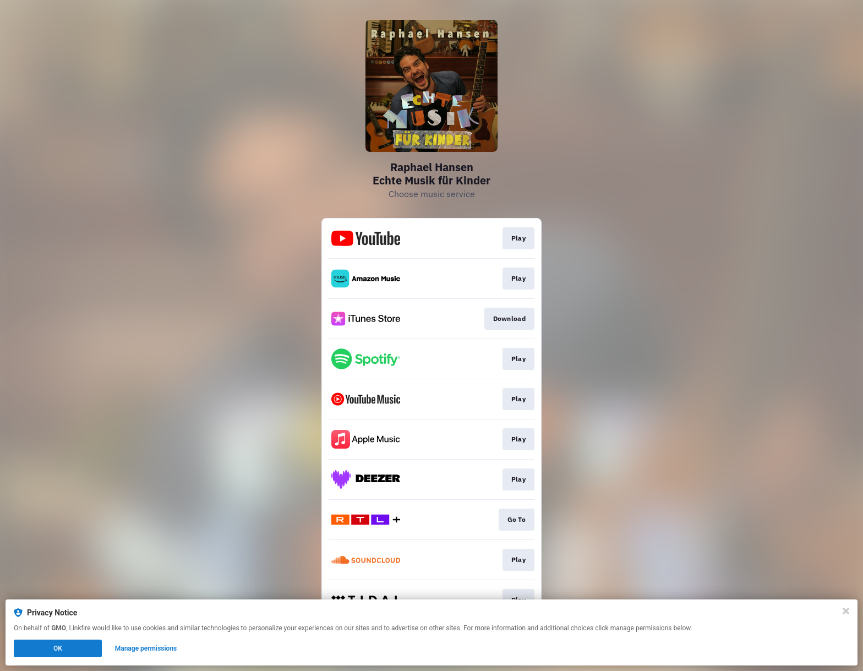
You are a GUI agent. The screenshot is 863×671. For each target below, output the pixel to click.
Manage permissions (146, 648)
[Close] (846, 611)
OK (57, 648)
